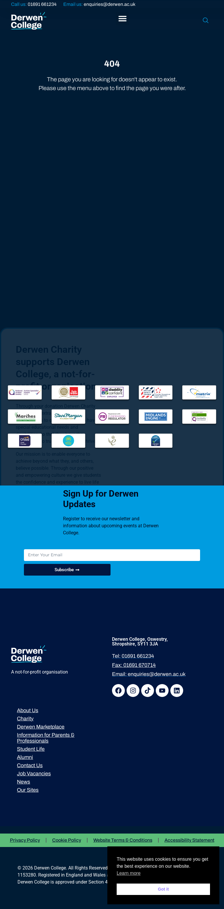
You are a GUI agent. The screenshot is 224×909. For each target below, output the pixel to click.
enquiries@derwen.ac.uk (109, 4)
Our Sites (27, 790)
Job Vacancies (34, 774)
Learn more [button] (129, 873)
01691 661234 (42, 4)
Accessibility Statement (189, 840)
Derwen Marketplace (40, 727)
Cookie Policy (66, 840)
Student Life (31, 749)
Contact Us (30, 765)
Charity (25, 719)
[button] (122, 18)
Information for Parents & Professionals (45, 738)
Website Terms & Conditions (122, 840)
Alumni (25, 757)
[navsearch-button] (205, 21)
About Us (27, 710)
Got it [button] (163, 889)
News (23, 782)
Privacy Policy (25, 840)
